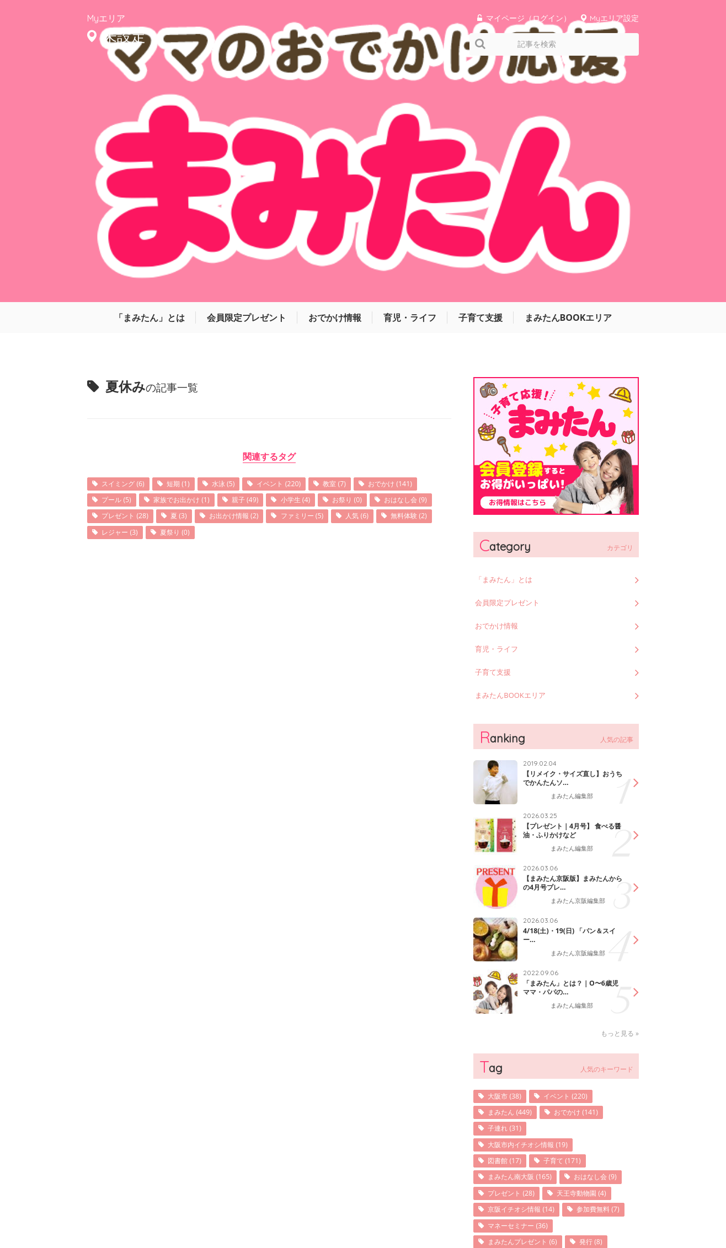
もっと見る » (620, 795)
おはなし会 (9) (185, 281)
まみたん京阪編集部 (580, 665)
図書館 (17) (508, 927)
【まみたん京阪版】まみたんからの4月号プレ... (569, 647)
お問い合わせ (556, 1206)
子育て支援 (480, 80)
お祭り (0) (120, 281)
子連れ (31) (508, 893)
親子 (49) (337, 264)
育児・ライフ (409, 80)
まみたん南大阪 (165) (526, 944)
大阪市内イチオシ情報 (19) (535, 910)
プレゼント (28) (260, 281)
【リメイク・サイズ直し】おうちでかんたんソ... (569, 542)
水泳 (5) (238, 246)
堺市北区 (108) (583, 1064)
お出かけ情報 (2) (380, 281)
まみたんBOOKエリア (568, 80)
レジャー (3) (311, 298)
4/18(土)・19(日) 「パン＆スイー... (569, 699)
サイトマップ (457, 1206)
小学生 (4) (393, 264)
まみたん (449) (514, 876)
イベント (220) (300, 246)
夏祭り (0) (372, 298)
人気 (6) (188, 298)
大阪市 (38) (508, 859)
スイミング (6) (127, 246)
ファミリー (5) (127, 298)
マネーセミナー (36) (523, 1030)
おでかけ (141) (128, 264)
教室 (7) (362, 246)
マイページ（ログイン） (528, 18)
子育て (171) (572, 927)
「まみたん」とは (149, 80)
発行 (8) (605, 1047)
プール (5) (194, 264)
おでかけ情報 (334, 80)
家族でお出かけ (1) (266, 264)
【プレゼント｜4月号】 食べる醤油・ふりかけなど (572, 594)
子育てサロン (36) (520, 1081)
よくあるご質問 (615, 1206)
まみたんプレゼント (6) (529, 1047)
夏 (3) (319, 281)
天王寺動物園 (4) (517, 978)
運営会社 (407, 1206)
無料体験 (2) (246, 298)
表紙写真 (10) (512, 1064)
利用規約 (506, 1206)
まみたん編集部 (574, 560)
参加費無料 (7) (513, 1013)
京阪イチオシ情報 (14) (527, 996)
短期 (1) (188, 246)
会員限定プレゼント (246, 80)
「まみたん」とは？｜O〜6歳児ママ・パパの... (570, 751)
